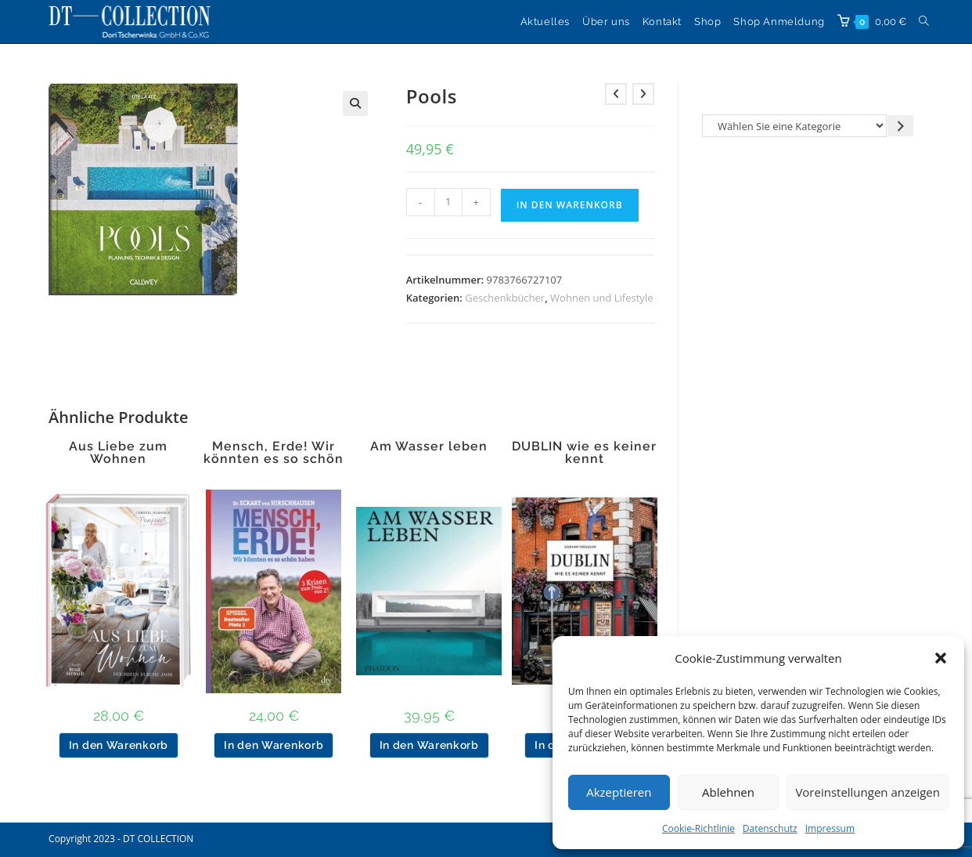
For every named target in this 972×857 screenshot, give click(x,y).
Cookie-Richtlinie (698, 828)
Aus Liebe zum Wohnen (118, 452)
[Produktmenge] (448, 202)
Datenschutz (770, 828)
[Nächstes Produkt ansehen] (643, 94)
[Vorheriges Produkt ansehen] (616, 94)
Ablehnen (728, 792)
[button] (941, 658)
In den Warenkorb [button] (118, 745)
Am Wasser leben (429, 446)
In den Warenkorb (570, 205)
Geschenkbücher (505, 298)
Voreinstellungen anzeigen (867, 792)
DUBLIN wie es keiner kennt (584, 452)
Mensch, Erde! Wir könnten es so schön (273, 452)
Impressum (830, 828)
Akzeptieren (618, 792)
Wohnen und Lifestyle (601, 298)
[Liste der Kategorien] (794, 125)
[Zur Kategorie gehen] (900, 125)
